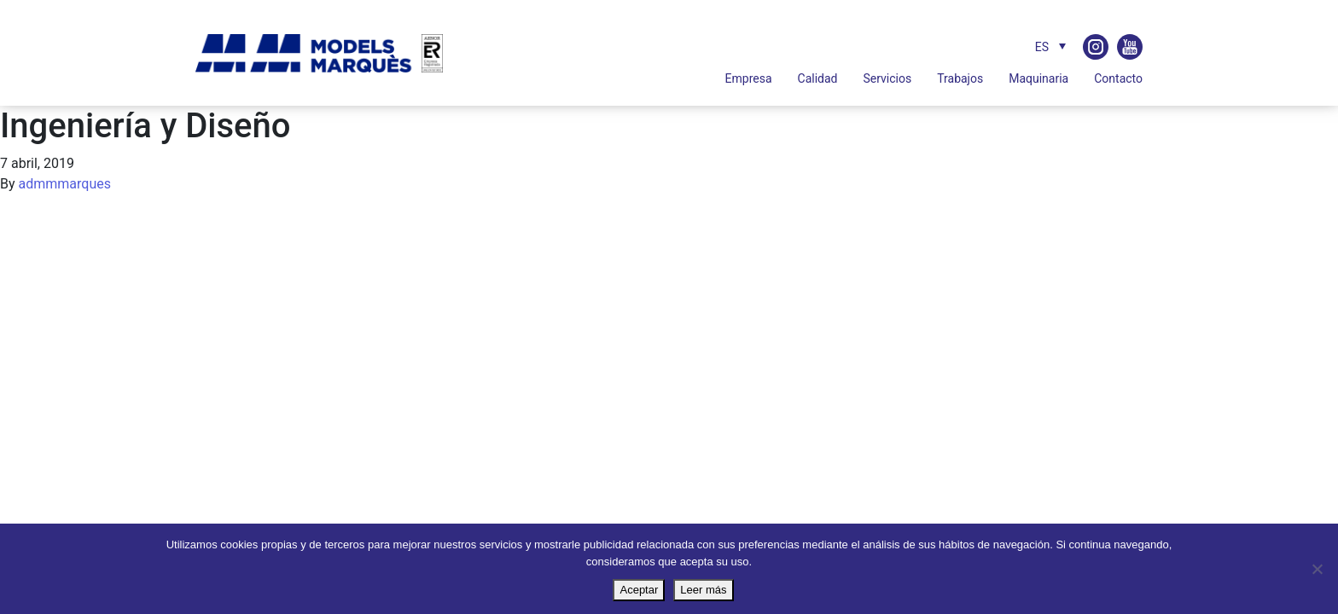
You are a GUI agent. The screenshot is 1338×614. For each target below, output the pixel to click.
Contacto (1118, 78)
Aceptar (639, 589)
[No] (1316, 568)
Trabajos (960, 78)
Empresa (748, 78)
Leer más (703, 589)
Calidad (818, 78)
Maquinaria (1038, 78)
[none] (1029, 46)
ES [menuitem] (1042, 47)
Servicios (887, 78)
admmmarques (65, 184)
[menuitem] (1046, 46)
